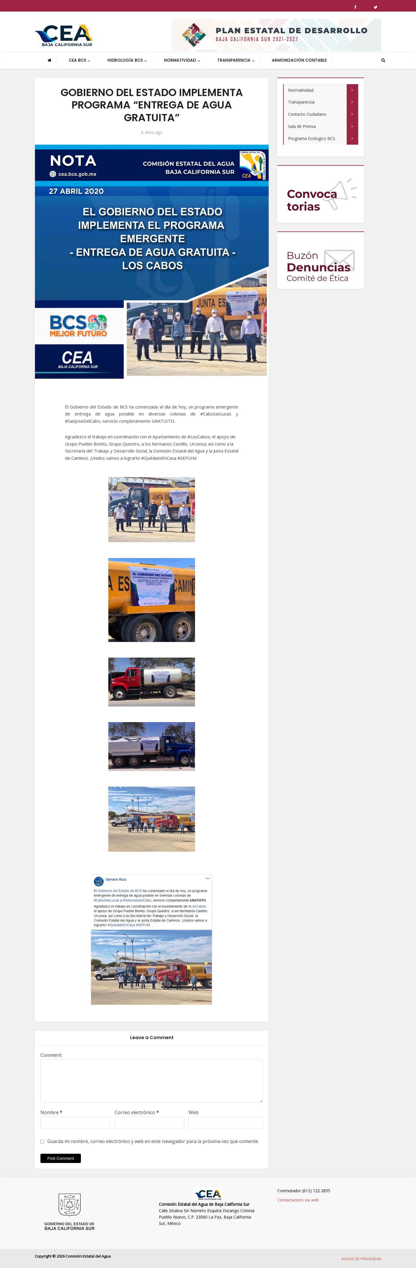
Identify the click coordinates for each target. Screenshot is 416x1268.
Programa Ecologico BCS (311, 138)
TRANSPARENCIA (233, 60)
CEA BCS (77, 60)
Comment (51, 1055)
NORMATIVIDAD (180, 60)
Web (193, 1112)
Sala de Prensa (302, 126)
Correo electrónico (137, 1112)
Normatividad (300, 90)
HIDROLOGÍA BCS (125, 60)
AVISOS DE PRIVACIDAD (361, 1258)
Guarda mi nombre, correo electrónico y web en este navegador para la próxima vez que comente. (153, 1141)
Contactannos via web (298, 1200)
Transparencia (301, 102)
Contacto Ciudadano (307, 114)
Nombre (51, 1112)
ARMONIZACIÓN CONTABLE (299, 60)
